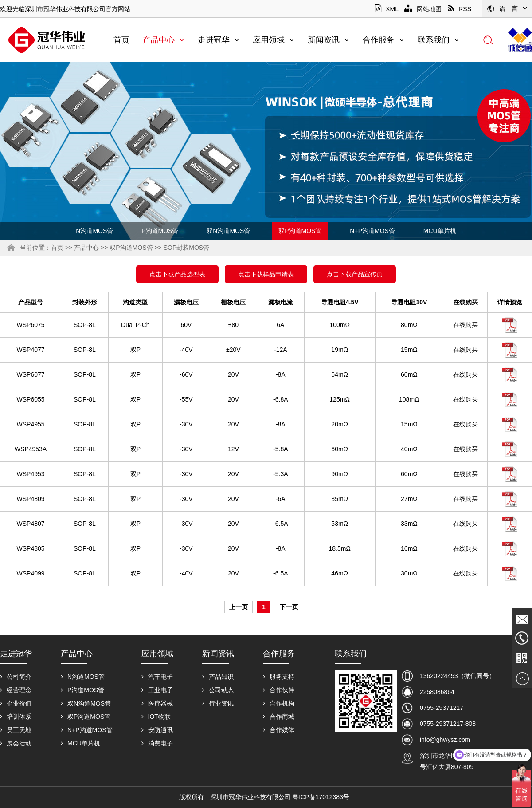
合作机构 (278, 703)
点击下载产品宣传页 (355, 274)
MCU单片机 (439, 230)
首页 (121, 39)
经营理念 (15, 690)
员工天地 (15, 729)
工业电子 (157, 690)
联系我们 (438, 39)
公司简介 (15, 676)
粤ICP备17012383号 (321, 796)
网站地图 (423, 8)
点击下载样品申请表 (266, 274)
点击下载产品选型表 (177, 274)
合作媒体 (278, 729)
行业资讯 (218, 703)
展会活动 (15, 743)
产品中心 (163, 39)
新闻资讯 (328, 39)
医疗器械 (157, 703)
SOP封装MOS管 (186, 247)
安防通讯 (157, 729)
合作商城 (278, 716)
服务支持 (278, 676)
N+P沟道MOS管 (372, 230)
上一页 (238, 607)
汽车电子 (157, 676)
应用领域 (273, 39)
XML (386, 8)
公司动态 (218, 690)
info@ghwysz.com (445, 739)
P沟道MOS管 (159, 230)
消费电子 (157, 743)
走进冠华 (218, 39)
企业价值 (15, 703)
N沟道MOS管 (94, 230)
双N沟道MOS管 (228, 230)
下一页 (289, 607)
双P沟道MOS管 (299, 230)
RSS (459, 8)
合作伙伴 (278, 690)
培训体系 (15, 716)
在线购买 (465, 324)
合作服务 (383, 39)
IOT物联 (156, 716)
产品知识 (218, 676)
